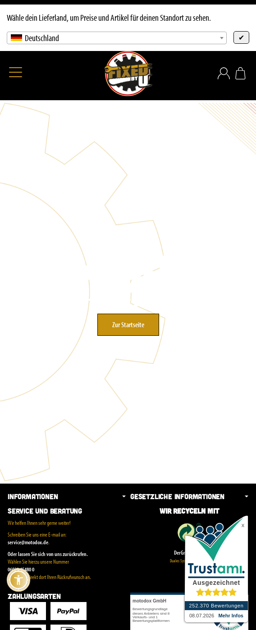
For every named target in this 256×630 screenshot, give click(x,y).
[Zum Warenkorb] (240, 73)
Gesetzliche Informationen (189, 496)
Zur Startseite (128, 324)
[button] (18, 579)
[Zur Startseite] (128, 73)
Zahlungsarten (34, 596)
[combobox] (117, 38)
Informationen (67, 496)
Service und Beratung (45, 510)
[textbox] (116, 38)
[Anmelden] (223, 73)
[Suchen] (35, 73)
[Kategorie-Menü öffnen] (15, 72)
